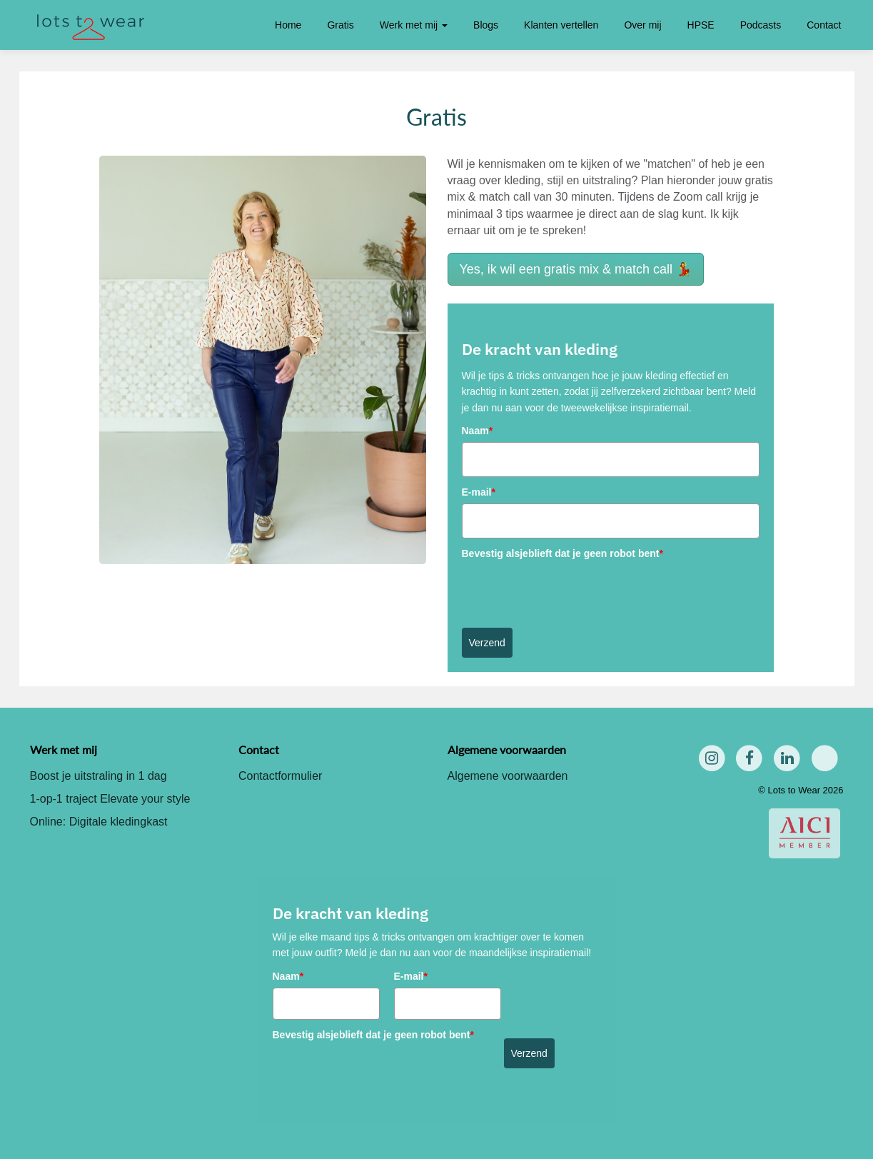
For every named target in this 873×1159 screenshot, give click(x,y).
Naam (477, 430)
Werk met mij (414, 25)
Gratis (340, 25)
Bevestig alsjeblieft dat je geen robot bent (562, 553)
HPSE (701, 25)
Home (288, 25)
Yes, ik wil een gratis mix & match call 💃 (576, 269)
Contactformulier (280, 776)
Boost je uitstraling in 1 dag (98, 776)
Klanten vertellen (561, 25)
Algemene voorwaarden (508, 776)
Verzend (487, 642)
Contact (824, 25)
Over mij (642, 25)
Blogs (485, 25)
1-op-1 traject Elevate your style (110, 799)
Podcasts (761, 25)
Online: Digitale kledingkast (99, 822)
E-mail (478, 492)
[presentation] (570, 593)
